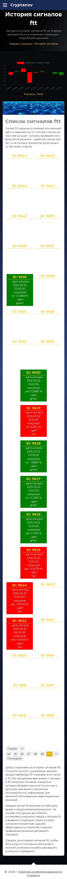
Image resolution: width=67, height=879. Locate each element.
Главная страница (20, 43)
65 (15, 754)
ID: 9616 (19, 715)
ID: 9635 (48, 276)
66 (22, 754)
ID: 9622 (20, 621)
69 (42, 754)
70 (49, 754)
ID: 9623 (48, 584)
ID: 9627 (33, 479)
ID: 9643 (47, 156)
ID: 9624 (19, 585)
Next (40, 94)
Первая (12, 748)
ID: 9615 (47, 715)
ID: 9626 (33, 514)
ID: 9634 (20, 312)
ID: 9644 (19, 156)
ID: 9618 (19, 685)
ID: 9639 (47, 216)
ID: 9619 (47, 655)
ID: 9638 (20, 246)
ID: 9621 (47, 620)
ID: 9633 (47, 312)
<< (22, 748)
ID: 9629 (33, 408)
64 (8, 754)
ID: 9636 (20, 277)
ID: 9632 (20, 342)
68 (35, 754)
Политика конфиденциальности (40, 873)
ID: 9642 (19, 186)
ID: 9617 (47, 685)
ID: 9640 (19, 216)
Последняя (14, 758)
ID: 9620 (20, 655)
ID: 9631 (47, 342)
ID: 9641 (47, 186)
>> (56, 754)
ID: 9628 (33, 443)
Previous (29, 94)
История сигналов (46, 43)
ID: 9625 (33, 550)
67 (28, 754)
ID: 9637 (47, 246)
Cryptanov (21, 5)
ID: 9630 (33, 373)
